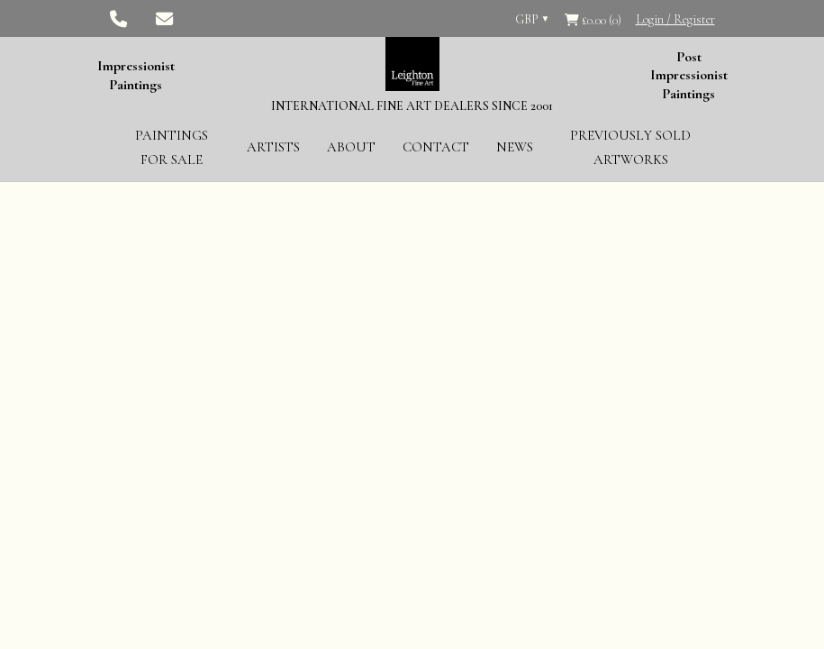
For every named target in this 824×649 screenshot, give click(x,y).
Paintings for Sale (171, 147)
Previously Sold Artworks (630, 147)
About (351, 147)
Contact (436, 147)
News (514, 147)
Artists (273, 147)
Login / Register (675, 19)
